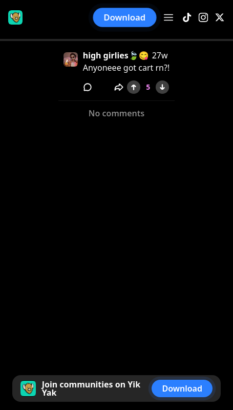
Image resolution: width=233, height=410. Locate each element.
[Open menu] (168, 17)
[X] (220, 18)
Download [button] (125, 17)
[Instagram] (203, 18)
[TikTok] (187, 18)
